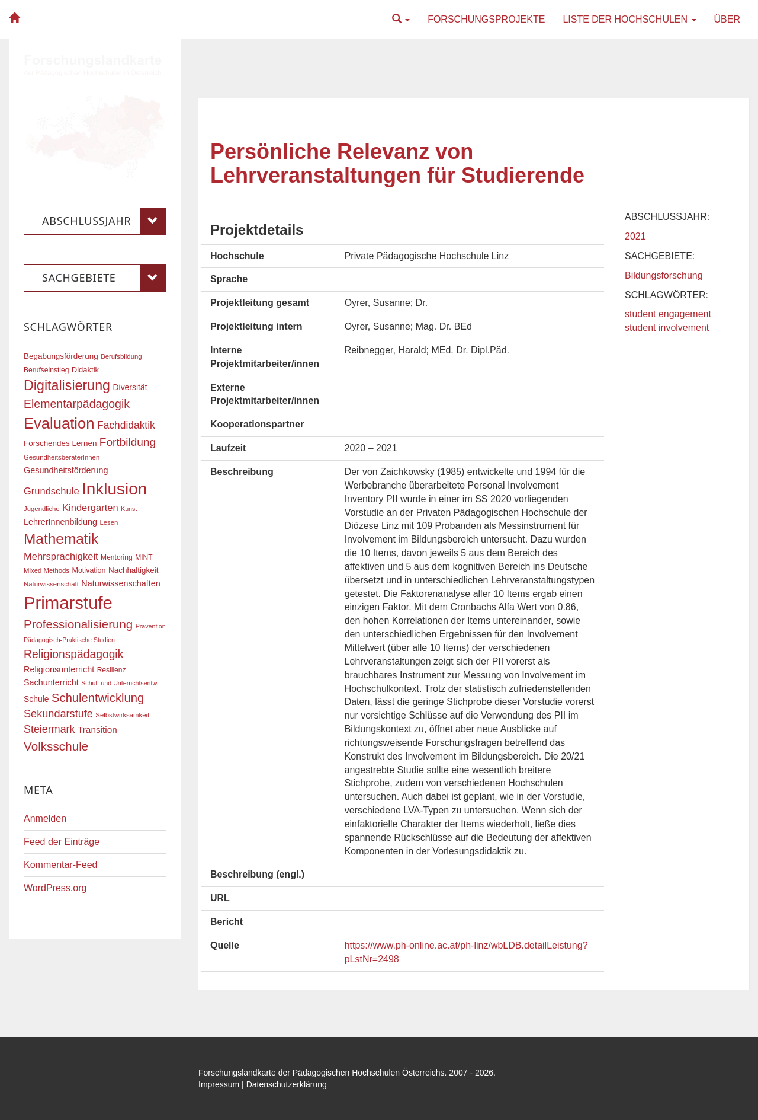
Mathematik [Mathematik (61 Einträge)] (61, 539)
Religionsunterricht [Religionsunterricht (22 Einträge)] (59, 669)
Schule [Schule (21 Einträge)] (36, 699)
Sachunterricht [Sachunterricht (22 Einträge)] (51, 682)
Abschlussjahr (104, 221)
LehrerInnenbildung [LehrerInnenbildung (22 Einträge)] (60, 522)
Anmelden (45, 818)
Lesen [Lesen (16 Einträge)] (108, 522)
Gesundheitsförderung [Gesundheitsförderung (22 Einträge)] (66, 470)
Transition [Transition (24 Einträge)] (97, 730)
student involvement (667, 328)
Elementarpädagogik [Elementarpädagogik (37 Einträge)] (77, 403)
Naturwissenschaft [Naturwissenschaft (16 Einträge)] (51, 584)
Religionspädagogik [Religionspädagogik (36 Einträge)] (73, 654)
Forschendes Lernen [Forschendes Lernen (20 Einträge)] (60, 443)
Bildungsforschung (664, 275)
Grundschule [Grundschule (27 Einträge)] (51, 491)
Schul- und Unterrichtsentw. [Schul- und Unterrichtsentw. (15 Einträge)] (119, 683)
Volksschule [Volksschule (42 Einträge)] (56, 746)
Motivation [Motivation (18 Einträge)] (88, 570)
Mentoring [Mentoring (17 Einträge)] (117, 557)
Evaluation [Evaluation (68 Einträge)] (59, 423)
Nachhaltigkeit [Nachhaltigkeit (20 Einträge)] (133, 570)
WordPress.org (55, 888)
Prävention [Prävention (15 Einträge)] (151, 626)
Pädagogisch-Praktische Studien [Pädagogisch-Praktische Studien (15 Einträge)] (69, 639)
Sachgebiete (104, 278)
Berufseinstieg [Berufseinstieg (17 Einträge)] (46, 370)
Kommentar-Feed (61, 865)
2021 (635, 236)
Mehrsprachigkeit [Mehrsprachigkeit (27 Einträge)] (61, 556)
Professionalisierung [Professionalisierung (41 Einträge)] (78, 624)
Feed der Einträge (61, 842)
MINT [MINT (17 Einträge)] (143, 557)
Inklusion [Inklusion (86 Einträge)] (114, 489)
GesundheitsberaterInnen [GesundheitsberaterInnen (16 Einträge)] (61, 457)
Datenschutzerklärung (286, 1084)
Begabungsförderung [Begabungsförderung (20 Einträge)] (61, 356)
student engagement (668, 314)
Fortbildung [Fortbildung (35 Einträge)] (127, 442)
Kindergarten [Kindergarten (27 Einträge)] (90, 507)
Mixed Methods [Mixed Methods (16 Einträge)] (46, 570)
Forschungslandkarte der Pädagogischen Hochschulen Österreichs (321, 1072)
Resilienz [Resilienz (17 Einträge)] (111, 670)
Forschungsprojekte (486, 19)
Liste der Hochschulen (629, 19)
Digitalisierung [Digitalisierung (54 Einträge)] (67, 385)
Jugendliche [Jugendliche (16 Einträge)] (42, 508)
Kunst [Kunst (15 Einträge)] (129, 508)
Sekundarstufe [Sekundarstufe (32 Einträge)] (58, 714)
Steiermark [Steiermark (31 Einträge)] (49, 729)
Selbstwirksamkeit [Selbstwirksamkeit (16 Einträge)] (122, 715)
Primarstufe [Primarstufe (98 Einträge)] (68, 602)
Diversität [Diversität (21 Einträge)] (130, 387)
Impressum (218, 1084)
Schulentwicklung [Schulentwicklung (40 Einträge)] (98, 697)
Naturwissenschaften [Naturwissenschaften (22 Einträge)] (120, 583)
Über (727, 19)
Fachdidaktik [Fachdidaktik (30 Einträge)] (126, 425)
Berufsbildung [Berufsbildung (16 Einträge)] (121, 356)
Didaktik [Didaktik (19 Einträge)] (85, 369)
